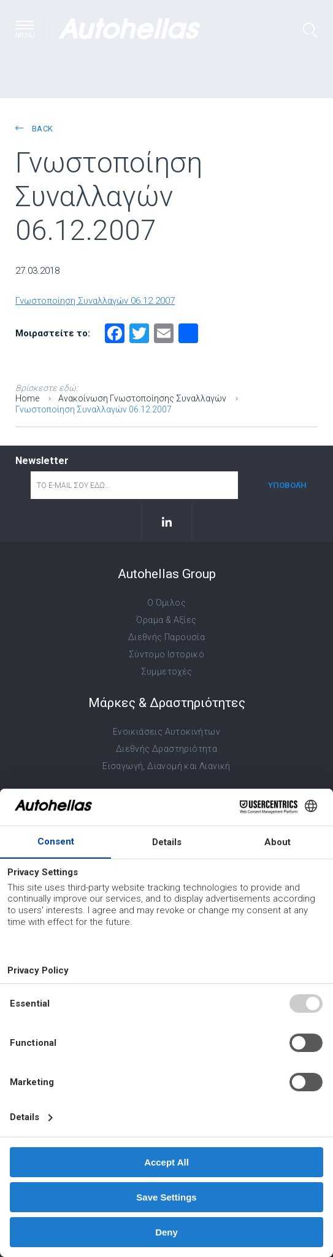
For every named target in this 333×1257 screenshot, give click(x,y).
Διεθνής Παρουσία (166, 637)
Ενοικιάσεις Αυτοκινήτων (166, 732)
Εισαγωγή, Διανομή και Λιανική (166, 766)
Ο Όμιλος (166, 603)
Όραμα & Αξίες (166, 620)
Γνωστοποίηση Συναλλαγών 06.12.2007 (95, 300)
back (34, 128)
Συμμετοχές (167, 671)
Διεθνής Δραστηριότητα (166, 749)
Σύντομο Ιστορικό (166, 654)
